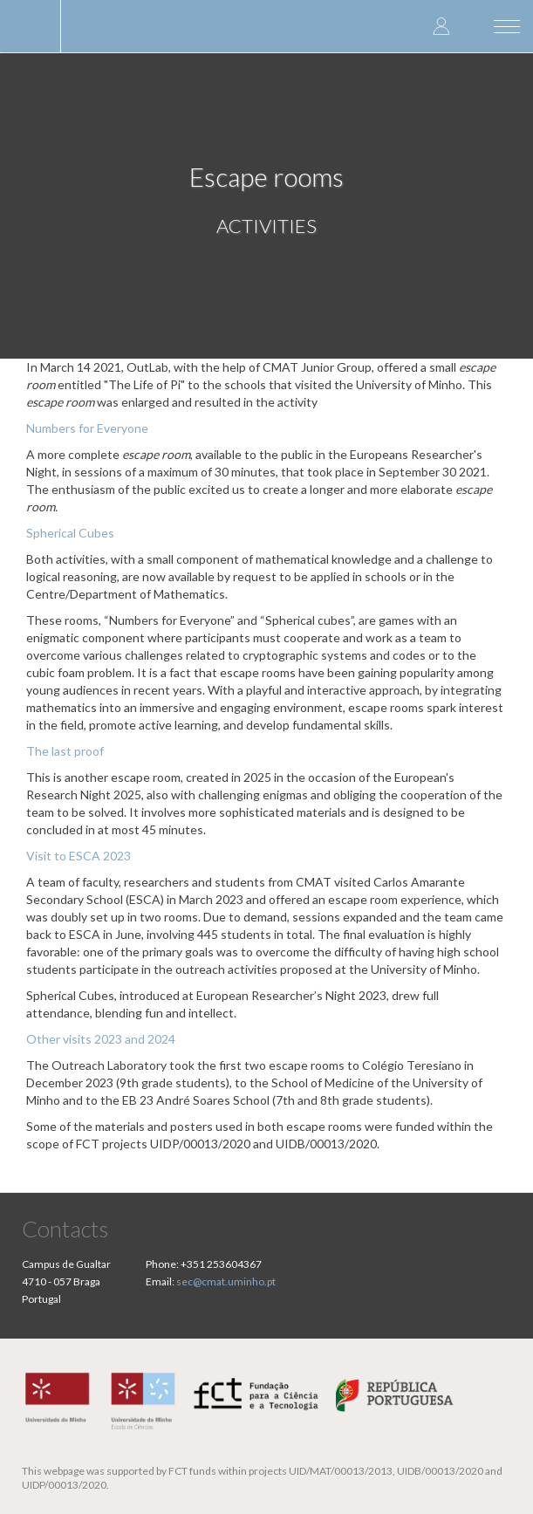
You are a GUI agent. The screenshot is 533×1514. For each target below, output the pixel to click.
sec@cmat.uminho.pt (226, 1281)
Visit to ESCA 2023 (78, 855)
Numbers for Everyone (87, 428)
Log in (441, 26)
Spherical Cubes (70, 532)
